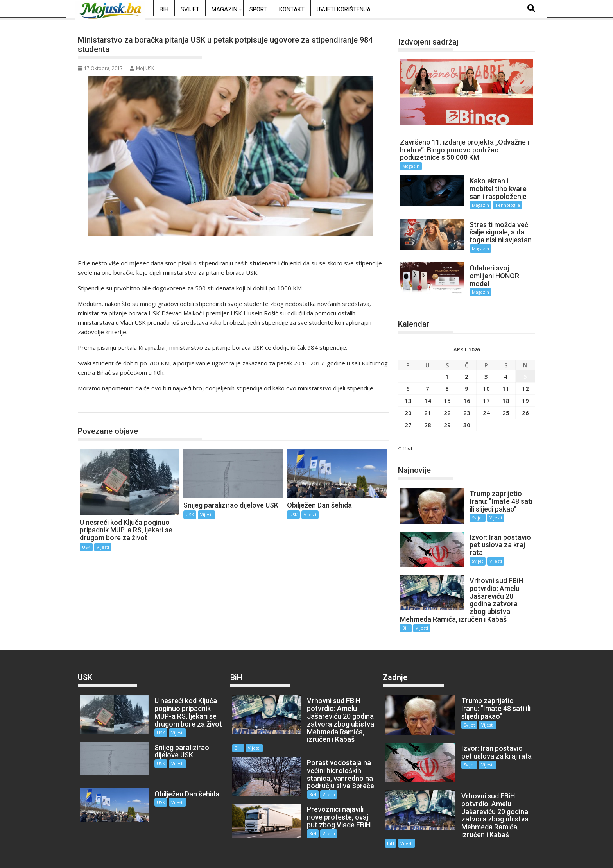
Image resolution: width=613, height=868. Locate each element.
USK (92, 404)
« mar (405, 437)
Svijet (190, 9)
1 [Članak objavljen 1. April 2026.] (447, 366)
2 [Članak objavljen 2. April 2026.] (466, 366)
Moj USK (142, 68)
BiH (164, 9)
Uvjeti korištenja (344, 9)
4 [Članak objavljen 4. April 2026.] (505, 366)
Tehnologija (501, 205)
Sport (258, 9)
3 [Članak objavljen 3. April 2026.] (486, 366)
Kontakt (292, 9)
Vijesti (103, 547)
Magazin (224, 9)
